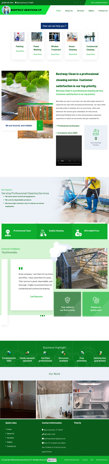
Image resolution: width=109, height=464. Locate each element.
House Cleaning (73, 48)
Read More (20, 51)
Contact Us (103, 11)
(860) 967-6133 (8, 3)
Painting (19, 46)
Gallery (91, 11)
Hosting (85, 460)
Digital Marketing (101, 460)
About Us (69, 11)
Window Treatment (56, 48)
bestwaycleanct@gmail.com (54, 438)
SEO (91, 460)
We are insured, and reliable (24, 125)
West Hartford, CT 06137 (24, 3)
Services (80, 11)
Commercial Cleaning (92, 48)
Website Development (71, 460)
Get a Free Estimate (99, 2)
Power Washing (37, 48)
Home (58, 11)
